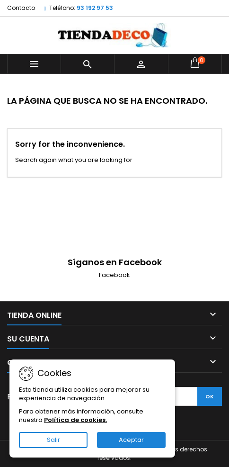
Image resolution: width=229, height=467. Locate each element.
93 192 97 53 (95, 8)
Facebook (114, 274)
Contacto (21, 8)
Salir (53, 439)
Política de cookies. (75, 419)
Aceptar (131, 439)
